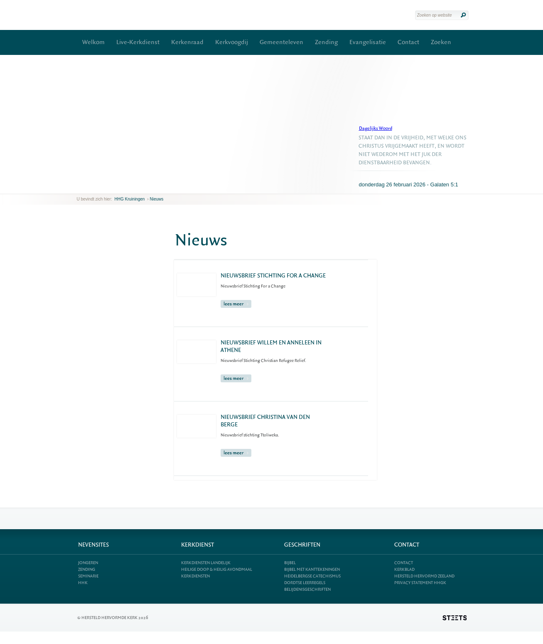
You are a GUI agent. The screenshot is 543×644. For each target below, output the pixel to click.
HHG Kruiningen (130, 199)
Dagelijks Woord (375, 128)
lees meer (236, 304)
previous (79, 187)
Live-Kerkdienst (138, 42)
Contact (408, 42)
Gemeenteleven (281, 42)
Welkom (93, 42)
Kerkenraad (187, 42)
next (89, 187)
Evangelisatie (367, 42)
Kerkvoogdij (231, 42)
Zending (326, 42)
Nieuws (156, 199)
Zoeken (441, 42)
